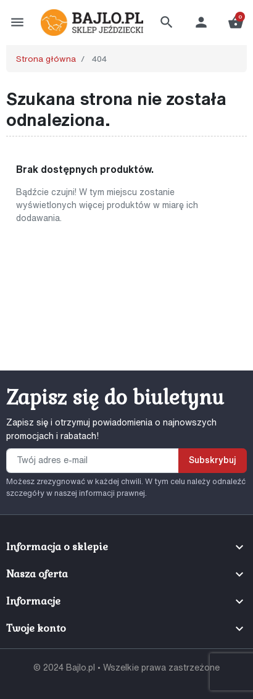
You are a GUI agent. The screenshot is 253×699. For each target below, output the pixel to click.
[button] (167, 22)
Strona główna (46, 58)
